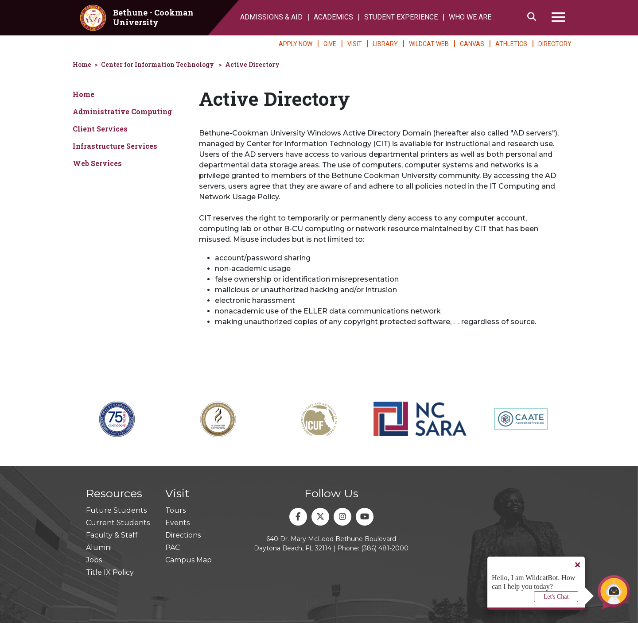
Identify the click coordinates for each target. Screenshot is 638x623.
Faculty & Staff (112, 535)
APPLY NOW (295, 43)
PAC (172, 547)
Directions (183, 535)
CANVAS (472, 43)
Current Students (118, 523)
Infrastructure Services (115, 146)
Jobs (94, 560)
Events (177, 523)
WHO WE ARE (470, 17)
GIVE (329, 43)
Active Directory (252, 64)
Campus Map (188, 560)
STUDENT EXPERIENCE (401, 17)
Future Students (116, 510)
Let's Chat (556, 596)
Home (83, 94)
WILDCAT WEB (429, 43)
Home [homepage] (82, 64)
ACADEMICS (333, 17)
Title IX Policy (110, 572)
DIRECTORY (555, 43)
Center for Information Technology (157, 64)
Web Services (97, 163)
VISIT (354, 43)
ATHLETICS (511, 43)
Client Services (100, 128)
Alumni (99, 547)
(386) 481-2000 (384, 548)
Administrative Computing (122, 111)
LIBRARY (385, 43)
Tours (175, 510)
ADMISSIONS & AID (271, 17)
